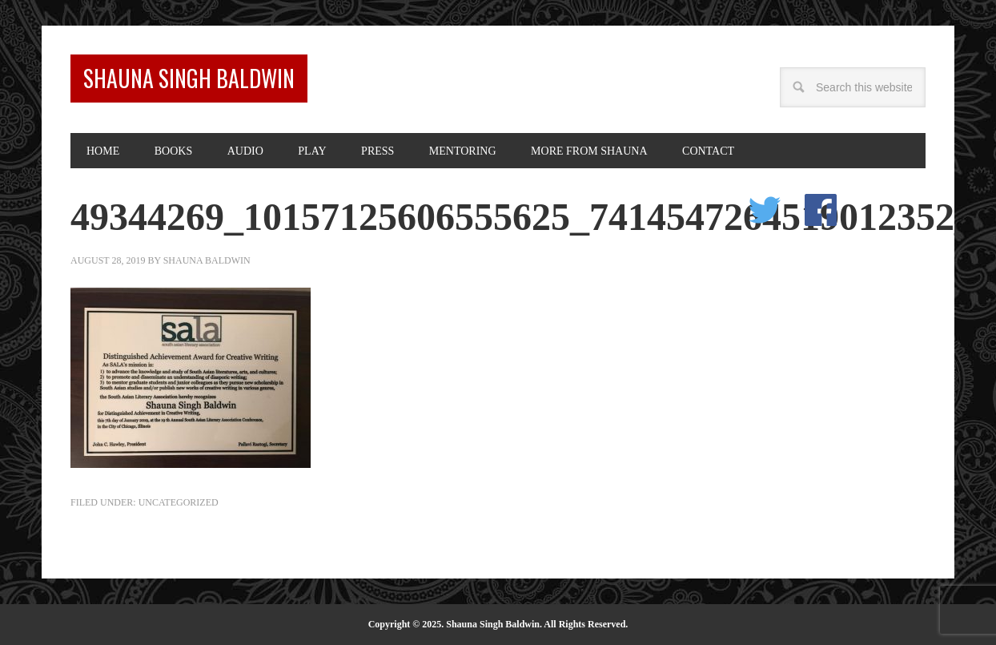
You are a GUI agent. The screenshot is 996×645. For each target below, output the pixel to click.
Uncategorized (179, 502)
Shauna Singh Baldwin (189, 78)
